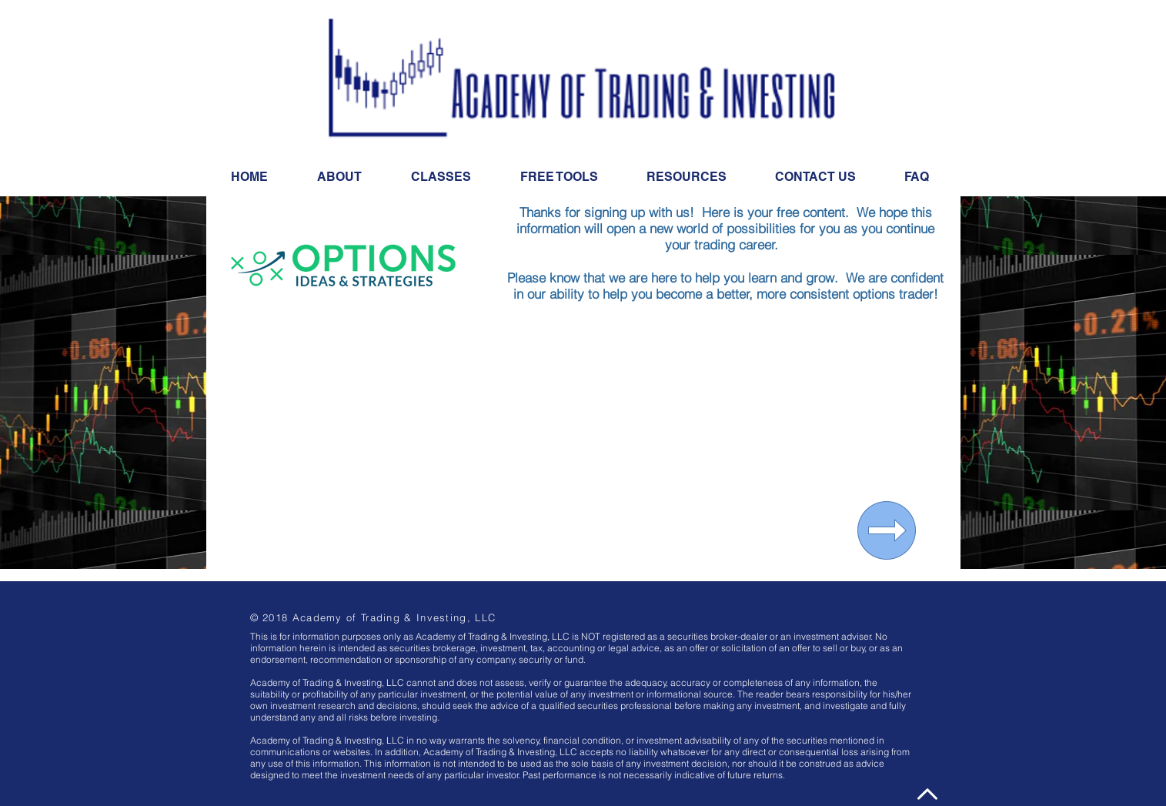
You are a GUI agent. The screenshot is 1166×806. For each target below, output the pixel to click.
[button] (687, 177)
